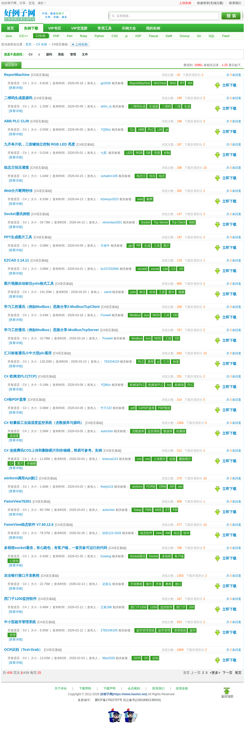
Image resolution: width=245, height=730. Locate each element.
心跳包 (14, 561)
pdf (133, 408)
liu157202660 (110, 269)
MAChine (160, 83)
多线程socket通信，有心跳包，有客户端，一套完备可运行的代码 (55, 548)
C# (30, 54)
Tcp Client (178, 222)
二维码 (166, 106)
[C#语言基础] (40, 75)
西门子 (180, 607)
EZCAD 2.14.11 (16, 260)
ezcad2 (143, 269)
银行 (149, 584)
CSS (115, 36)
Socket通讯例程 (17, 214)
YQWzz (106, 129)
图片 (166, 245)
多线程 (166, 556)
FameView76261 (17, 501)
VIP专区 (54, 28)
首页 (10, 28)
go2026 (106, 83)
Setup (137, 510)
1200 (153, 607)
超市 (193, 630)
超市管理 (164, 630)
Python (99, 36)
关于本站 (61, 688)
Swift (168, 36)
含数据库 (138, 431)
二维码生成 (137, 106)
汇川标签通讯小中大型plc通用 (28, 353)
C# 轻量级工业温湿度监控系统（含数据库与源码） (44, 423)
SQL (212, 36)
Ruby (83, 36)
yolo (133, 292)
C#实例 (40, 36)
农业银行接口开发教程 (21, 575)
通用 (151, 361)
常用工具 (104, 28)
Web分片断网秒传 (18, 191)
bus (146, 315)
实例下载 (31, 28)
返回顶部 (227, 696)
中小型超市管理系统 (20, 622)
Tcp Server (161, 222)
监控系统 (154, 431)
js (126, 36)
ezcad (155, 269)
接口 (178, 584)
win (180, 486)
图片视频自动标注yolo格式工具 (29, 283)
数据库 (168, 431)
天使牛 (105, 245)
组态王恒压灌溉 (16, 167)
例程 (192, 222)
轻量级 (180, 431)
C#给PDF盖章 (15, 399)
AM (167, 533)
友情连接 (182, 688)
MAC (173, 83)
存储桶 (31, 463)
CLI (132, 129)
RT (182, 83)
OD (175, 315)
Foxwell (106, 315)
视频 (181, 292)
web (140, 199)
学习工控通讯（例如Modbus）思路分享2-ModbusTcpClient (52, 307)
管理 (73, 54)
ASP (138, 36)
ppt (131, 245)
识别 (155, 658)
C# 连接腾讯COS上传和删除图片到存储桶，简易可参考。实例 (53, 450)
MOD (156, 315)
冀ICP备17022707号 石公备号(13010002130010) (128, 700)
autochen (107, 431)
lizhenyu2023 (109, 199)
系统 (61, 54)
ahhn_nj (106, 106)
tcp (169, 385)
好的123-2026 (111, 533)
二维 (178, 106)
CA (173, 269)
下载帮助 (85, 688)
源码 (49, 54)
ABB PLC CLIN (16, 121)
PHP (56, 36)
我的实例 (153, 28)
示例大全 (129, 28)
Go (199, 36)
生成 (187, 106)
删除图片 (185, 459)
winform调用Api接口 (21, 478)
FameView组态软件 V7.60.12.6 (29, 524)
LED (129, 153)
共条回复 (233, 75)
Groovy (184, 36)
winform (137, 486)
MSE (158, 510)
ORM (162, 486)
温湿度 (14, 435)
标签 (176, 361)
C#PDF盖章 (146, 408)
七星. (104, 153)
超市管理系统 (145, 630)
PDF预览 (164, 408)
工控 (166, 315)
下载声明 (109, 688)
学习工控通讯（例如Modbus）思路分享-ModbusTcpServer (51, 330)
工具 (157, 245)
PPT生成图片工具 (18, 237)
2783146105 (109, 630)
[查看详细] (16, 88)
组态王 (141, 176)
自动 (152, 292)
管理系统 (180, 630)
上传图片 (160, 459)
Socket (145, 222)
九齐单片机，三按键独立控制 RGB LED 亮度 (39, 144)
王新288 (106, 607)
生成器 (153, 106)
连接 (172, 459)
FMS (148, 510)
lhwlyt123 (107, 486)
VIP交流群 (79, 28)
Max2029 (108, 658)
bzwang (106, 556)
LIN (159, 129)
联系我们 (235, 3)
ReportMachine (17, 75)
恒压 (152, 176)
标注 (142, 292)
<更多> (215, 673)
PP (138, 245)
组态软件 (146, 533)
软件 (186, 533)
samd (107, 292)
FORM (150, 486)
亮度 (157, 153)
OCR (137, 658)
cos (139, 459)
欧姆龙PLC (137, 385)
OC (146, 658)
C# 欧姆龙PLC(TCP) (20, 376)
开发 (159, 584)
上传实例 (185, 3)
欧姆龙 (179, 385)
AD (181, 269)
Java (8, 36)
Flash (226, 36)
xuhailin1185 (109, 176)
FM (175, 510)
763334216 (111, 361)
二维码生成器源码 (18, 98)
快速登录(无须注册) (210, 3)
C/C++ (23, 36)
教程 (168, 584)
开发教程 (136, 584)
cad (165, 269)
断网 (149, 199)
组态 (162, 176)
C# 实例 (41, 44)
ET (167, 510)
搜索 (231, 16)
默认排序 (11, 65)
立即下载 (229, 85)
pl (167, 129)
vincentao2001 (112, 222)
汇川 (166, 361)
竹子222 (106, 408)
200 (191, 607)
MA (190, 83)
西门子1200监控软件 (20, 599)
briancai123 (110, 459)
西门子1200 (138, 607)
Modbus (135, 315)
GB (148, 153)
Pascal (153, 36)
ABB (141, 129)
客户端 (179, 556)
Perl (69, 36)
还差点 (106, 584)
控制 (167, 153)
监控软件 (166, 607)
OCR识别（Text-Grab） (23, 650)
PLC (151, 129)
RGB (139, 153)
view (159, 533)
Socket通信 (137, 556)
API (172, 486)
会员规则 (134, 688)
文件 (85, 54)
